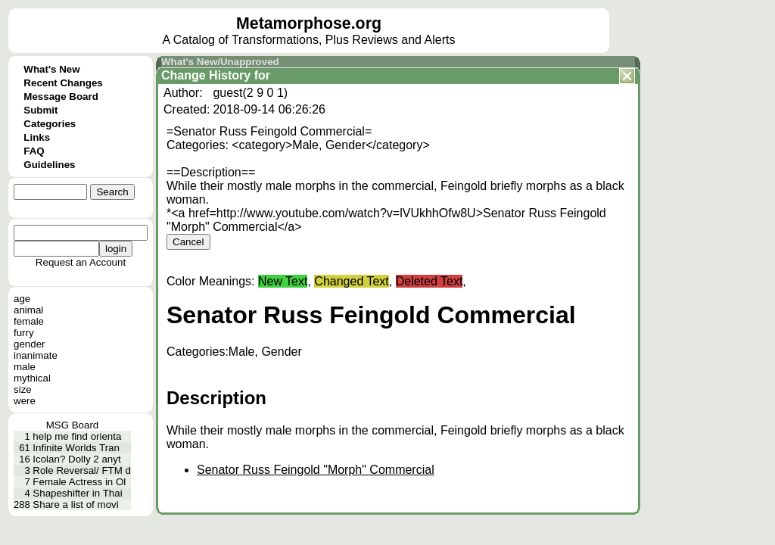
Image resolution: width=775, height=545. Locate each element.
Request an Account (81, 262)
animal (28, 310)
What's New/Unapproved (220, 61)
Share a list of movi (75, 504)
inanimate (36, 355)
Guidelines (49, 164)
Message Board (60, 96)
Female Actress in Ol (79, 481)
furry (24, 332)
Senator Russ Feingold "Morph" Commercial (315, 469)
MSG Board (72, 425)
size (23, 389)
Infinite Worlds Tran (76, 447)
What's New (51, 69)
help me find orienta (77, 436)
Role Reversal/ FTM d (82, 470)
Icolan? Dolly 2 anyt (76, 459)
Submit (40, 110)
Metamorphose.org (308, 23)
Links (36, 137)
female (29, 321)
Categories (49, 123)
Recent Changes (62, 83)
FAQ (33, 151)
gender (29, 344)
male (25, 366)
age (22, 298)
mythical (32, 378)
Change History (206, 75)
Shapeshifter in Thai (77, 493)
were (25, 400)
